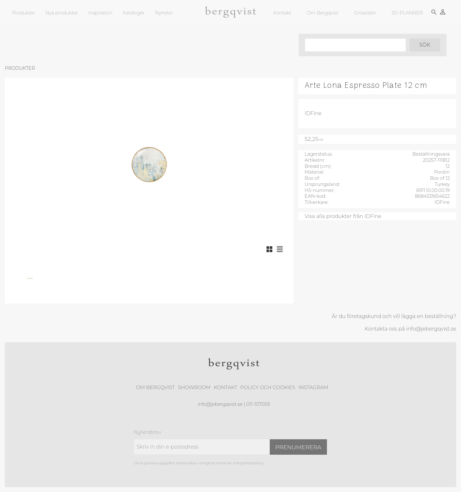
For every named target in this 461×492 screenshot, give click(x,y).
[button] (269, 249)
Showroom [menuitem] (194, 387)
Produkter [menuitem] (23, 13)
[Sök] (424, 45)
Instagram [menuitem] (313, 387)
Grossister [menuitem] (364, 13)
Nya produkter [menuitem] (61, 13)
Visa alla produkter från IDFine (343, 216)
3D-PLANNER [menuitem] (406, 13)
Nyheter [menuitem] (164, 13)
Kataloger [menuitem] (134, 13)
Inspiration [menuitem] (100, 13)
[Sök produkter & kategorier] (354, 45)
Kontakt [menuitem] (282, 13)
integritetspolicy (248, 462)
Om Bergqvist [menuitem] (322, 13)
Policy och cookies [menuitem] (267, 387)
